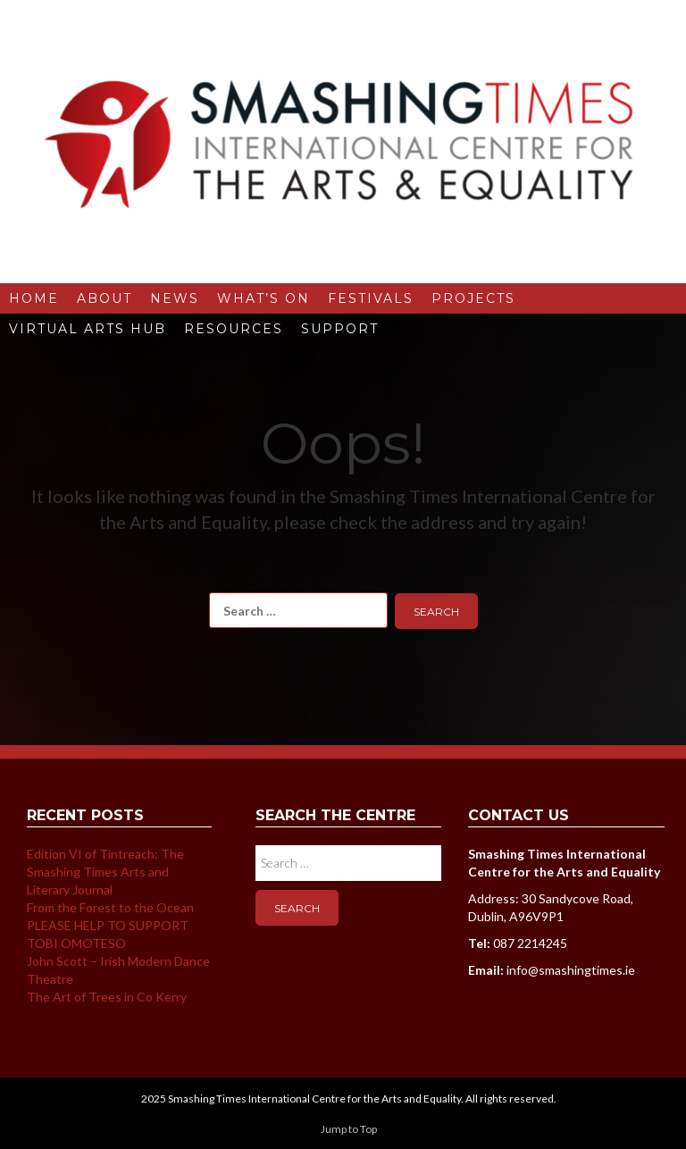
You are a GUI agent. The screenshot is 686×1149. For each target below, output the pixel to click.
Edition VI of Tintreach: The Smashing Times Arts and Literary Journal (105, 871)
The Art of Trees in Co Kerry (107, 996)
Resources (233, 329)
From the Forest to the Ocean (110, 907)
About (104, 298)
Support (340, 329)
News (174, 298)
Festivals (371, 298)
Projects (473, 298)
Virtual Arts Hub (87, 329)
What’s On (263, 298)
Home (34, 298)
